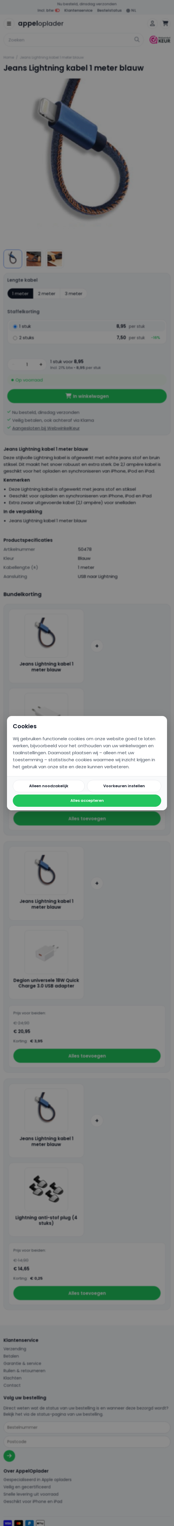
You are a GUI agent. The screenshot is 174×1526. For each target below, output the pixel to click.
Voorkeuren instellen (124, 786)
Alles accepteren (87, 800)
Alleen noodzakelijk (48, 786)
